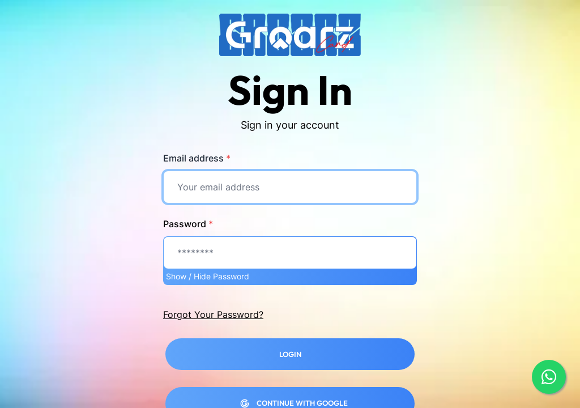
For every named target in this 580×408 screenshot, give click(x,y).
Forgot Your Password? (213, 314)
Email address (197, 158)
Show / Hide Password (207, 276)
